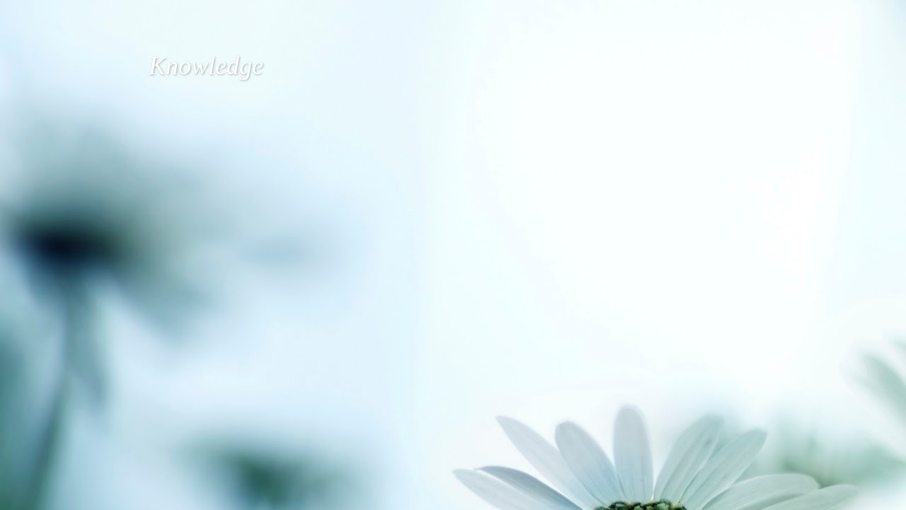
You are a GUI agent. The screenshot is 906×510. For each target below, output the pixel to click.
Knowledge (206, 66)
